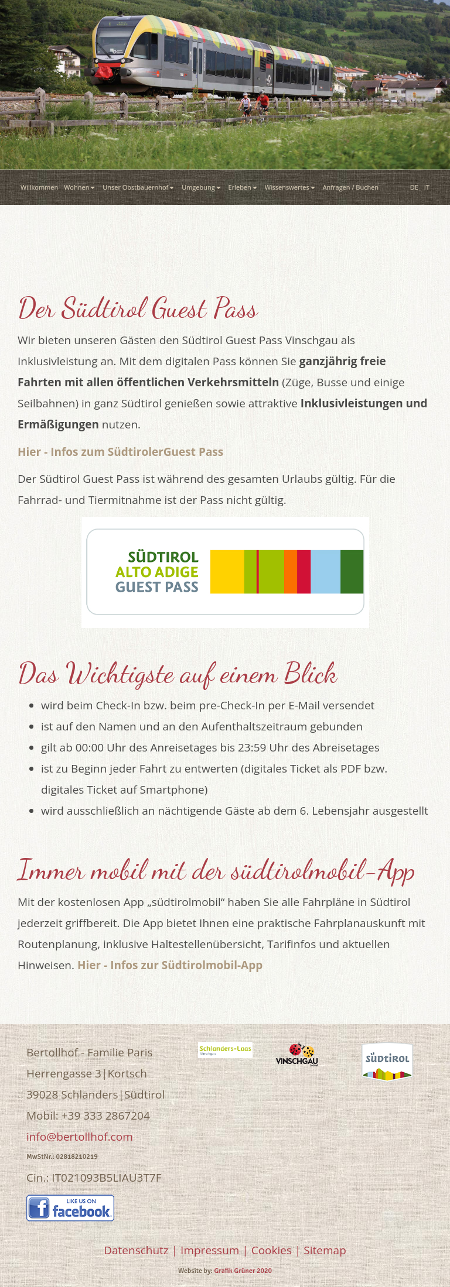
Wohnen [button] (80, 187)
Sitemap (325, 1250)
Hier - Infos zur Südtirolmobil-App (169, 965)
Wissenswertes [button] (291, 187)
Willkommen (39, 187)
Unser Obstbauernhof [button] (139, 187)
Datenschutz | (141, 1250)
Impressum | (214, 1250)
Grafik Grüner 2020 (243, 1271)
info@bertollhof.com (79, 1136)
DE (414, 187)
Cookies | (276, 1250)
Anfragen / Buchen (352, 187)
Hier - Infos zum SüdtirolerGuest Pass (120, 451)
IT (426, 187)
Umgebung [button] (202, 187)
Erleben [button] (244, 187)
